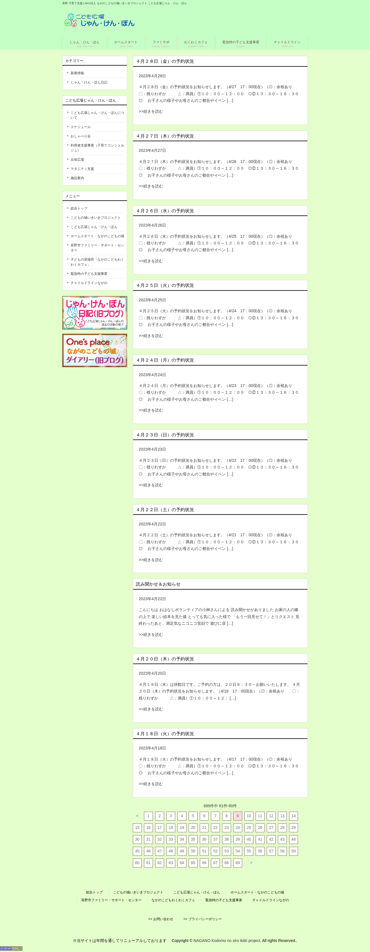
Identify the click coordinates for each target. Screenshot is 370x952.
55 (249, 851)
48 (171, 851)
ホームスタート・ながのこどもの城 (97, 236)
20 (193, 827)
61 (148, 862)
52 (215, 851)
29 (293, 827)
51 (204, 851)
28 (282, 827)
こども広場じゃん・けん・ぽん (94, 227)
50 (193, 851)
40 (249, 839)
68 (226, 862)
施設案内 (77, 178)
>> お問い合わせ (160, 919)
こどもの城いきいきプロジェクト (96, 218)
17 (159, 827)
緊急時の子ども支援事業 (89, 274)
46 (148, 851)
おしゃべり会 (81, 136)
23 (226, 827)
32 (159, 839)
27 (271, 827)
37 (215, 839)
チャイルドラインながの (89, 283)
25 (249, 827)
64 (182, 862)
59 (293, 851)
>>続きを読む (151, 111)
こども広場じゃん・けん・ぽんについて (97, 115)
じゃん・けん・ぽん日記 (89, 82)
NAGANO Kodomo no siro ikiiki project (226, 940)
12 (271, 816)
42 (271, 839)
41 (260, 839)
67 (215, 862)
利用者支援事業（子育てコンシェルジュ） (97, 147)
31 (148, 839)
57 (271, 851)
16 (148, 827)
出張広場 (77, 160)
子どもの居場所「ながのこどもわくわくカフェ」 (97, 262)
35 (193, 839)
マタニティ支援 (82, 169)
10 (249, 816)
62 (159, 862)
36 (204, 839)
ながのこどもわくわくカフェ (173, 900)
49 (182, 851)
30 (137, 839)
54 (238, 851)
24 (238, 827)
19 (182, 827)
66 (204, 862)
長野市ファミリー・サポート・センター (97, 247)
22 (215, 827)
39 (238, 839)
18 (171, 827)
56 (260, 851)
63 (171, 862)
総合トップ (79, 208)
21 (204, 827)
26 (260, 827)
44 (293, 839)
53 (226, 851)
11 (260, 816)
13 (282, 816)
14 (293, 816)
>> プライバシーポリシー (202, 919)
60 (137, 862)
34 (182, 839)
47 (159, 851)
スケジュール (81, 127)
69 (238, 862)
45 (137, 851)
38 (226, 839)
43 (282, 839)
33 (171, 839)
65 (193, 862)
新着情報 (77, 73)
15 (137, 827)
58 (282, 851)
